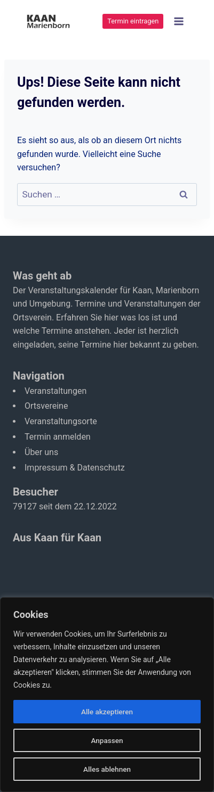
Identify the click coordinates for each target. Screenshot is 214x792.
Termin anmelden (58, 437)
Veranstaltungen (55, 391)
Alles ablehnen (107, 769)
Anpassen (106, 740)
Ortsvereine (46, 406)
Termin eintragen (132, 21)
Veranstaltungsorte (61, 421)
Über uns (41, 452)
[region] (107, 694)
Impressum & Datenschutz (75, 468)
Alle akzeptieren (106, 711)
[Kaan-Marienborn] (52, 21)
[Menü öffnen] (178, 21)
